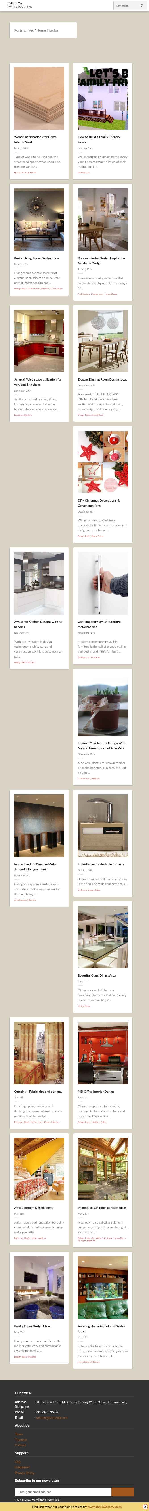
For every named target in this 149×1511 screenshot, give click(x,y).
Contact (20, 1445)
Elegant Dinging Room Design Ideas (102, 379)
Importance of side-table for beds (101, 864)
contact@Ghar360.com (52, 1418)
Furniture (18, 415)
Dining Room (97, 414)
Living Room (56, 288)
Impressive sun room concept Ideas (102, 1207)
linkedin (143, 754)
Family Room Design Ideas (32, 1326)
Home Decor (20, 172)
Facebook (140, 748)
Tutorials (21, 1440)
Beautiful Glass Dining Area (97, 975)
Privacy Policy (24, 1473)
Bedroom (82, 889)
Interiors (32, 172)
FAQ (18, 1462)
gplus (140, 759)
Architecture (84, 172)
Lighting (91, 1240)
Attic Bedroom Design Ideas (33, 1207)
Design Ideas (20, 288)
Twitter (143, 742)
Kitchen (28, 415)
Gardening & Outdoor (102, 1238)
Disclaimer (22, 1467)
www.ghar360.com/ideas (104, 1507)
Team (19, 1434)
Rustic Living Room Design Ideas (36, 258)
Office (104, 1122)
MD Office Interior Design (96, 1091)
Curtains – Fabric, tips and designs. (38, 1091)
